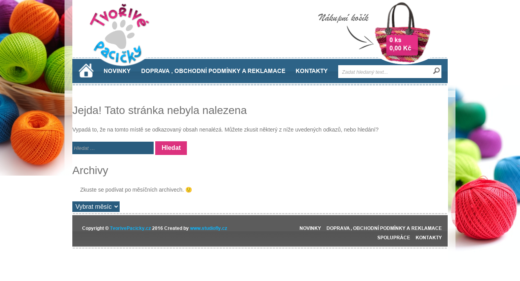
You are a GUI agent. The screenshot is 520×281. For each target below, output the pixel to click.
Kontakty (312, 71)
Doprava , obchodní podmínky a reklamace (213, 71)
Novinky (117, 71)
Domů (86, 70)
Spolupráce (393, 237)
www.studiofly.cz (208, 228)
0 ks (395, 40)
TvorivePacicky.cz (130, 228)
